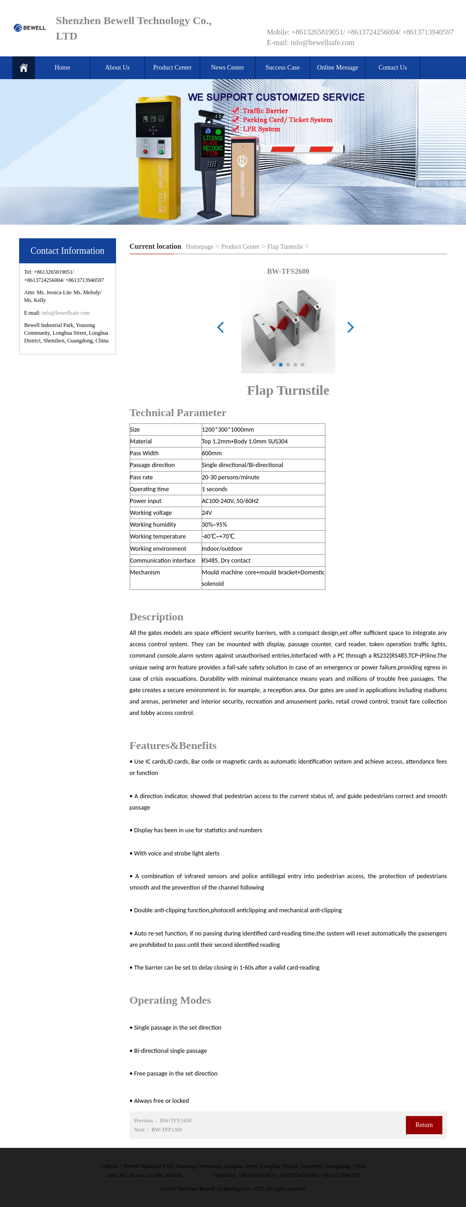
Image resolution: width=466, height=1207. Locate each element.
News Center (227, 67)
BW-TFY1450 (176, 1120)
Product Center (172, 67)
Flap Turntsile (285, 246)
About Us (117, 67)
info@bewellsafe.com (66, 313)
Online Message (338, 67)
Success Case (282, 67)
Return (424, 1125)
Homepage (199, 246)
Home (62, 67)
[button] (273, 365)
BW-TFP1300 (167, 1130)
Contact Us (393, 67)
